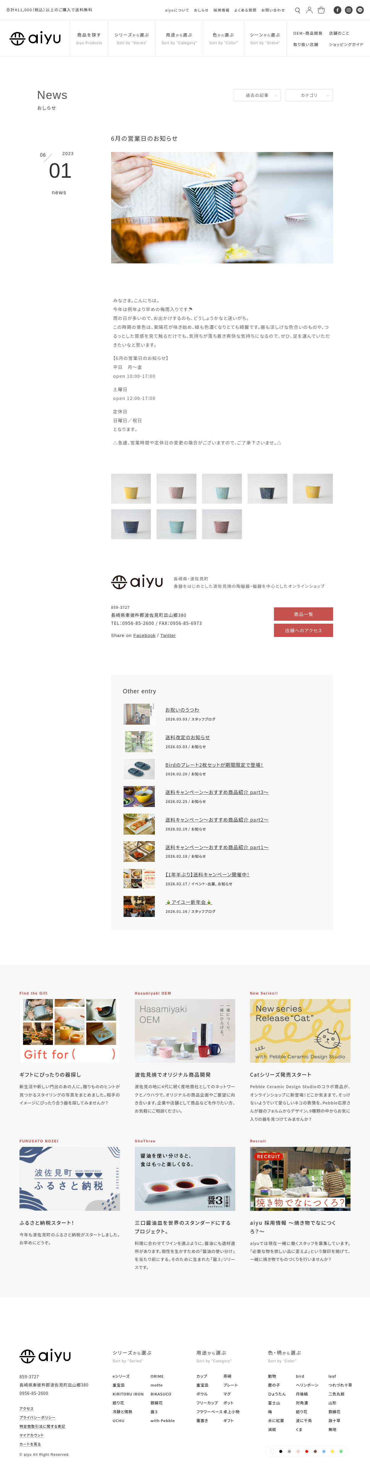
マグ (227, 1394)
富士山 (274, 1403)
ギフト (228, 1420)
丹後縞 (302, 1394)
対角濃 (302, 1403)
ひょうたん (277, 1394)
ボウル (202, 1394)
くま (299, 1429)
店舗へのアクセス (303, 630)
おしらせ (201, 9)
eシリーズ (121, 1376)
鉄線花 (156, 1403)
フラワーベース (210, 1411)
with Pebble (162, 1420)
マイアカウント (32, 1435)
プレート (230, 1385)
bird (300, 1376)
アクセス (27, 1409)
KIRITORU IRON (128, 1394)
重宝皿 (119, 1385)
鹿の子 (274, 1385)
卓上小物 (231, 1411)
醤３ (154, 1411)
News (52, 95)
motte (156, 1385)
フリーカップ (207, 1403)
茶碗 (227, 1376)
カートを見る (30, 1444)
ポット (228, 1403)
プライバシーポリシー (38, 1418)
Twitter (168, 635)
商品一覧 (304, 614)
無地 (332, 1429)
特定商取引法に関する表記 (43, 1426)
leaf (332, 1376)
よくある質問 (245, 9)
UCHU (118, 1420)
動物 (272, 1376)
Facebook (144, 635)
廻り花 (118, 1403)
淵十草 (334, 1420)
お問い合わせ (273, 9)
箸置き (202, 1420)
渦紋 (272, 1429)
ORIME (157, 1376)
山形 (332, 1403)
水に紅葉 (276, 1420)
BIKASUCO (160, 1394)
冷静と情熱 (122, 1411)
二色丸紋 (336, 1394)
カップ (202, 1376)
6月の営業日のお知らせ (144, 138)
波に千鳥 (304, 1420)
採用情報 (221, 9)
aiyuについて (177, 9)
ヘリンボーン (307, 1385)
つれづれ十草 (340, 1385)
